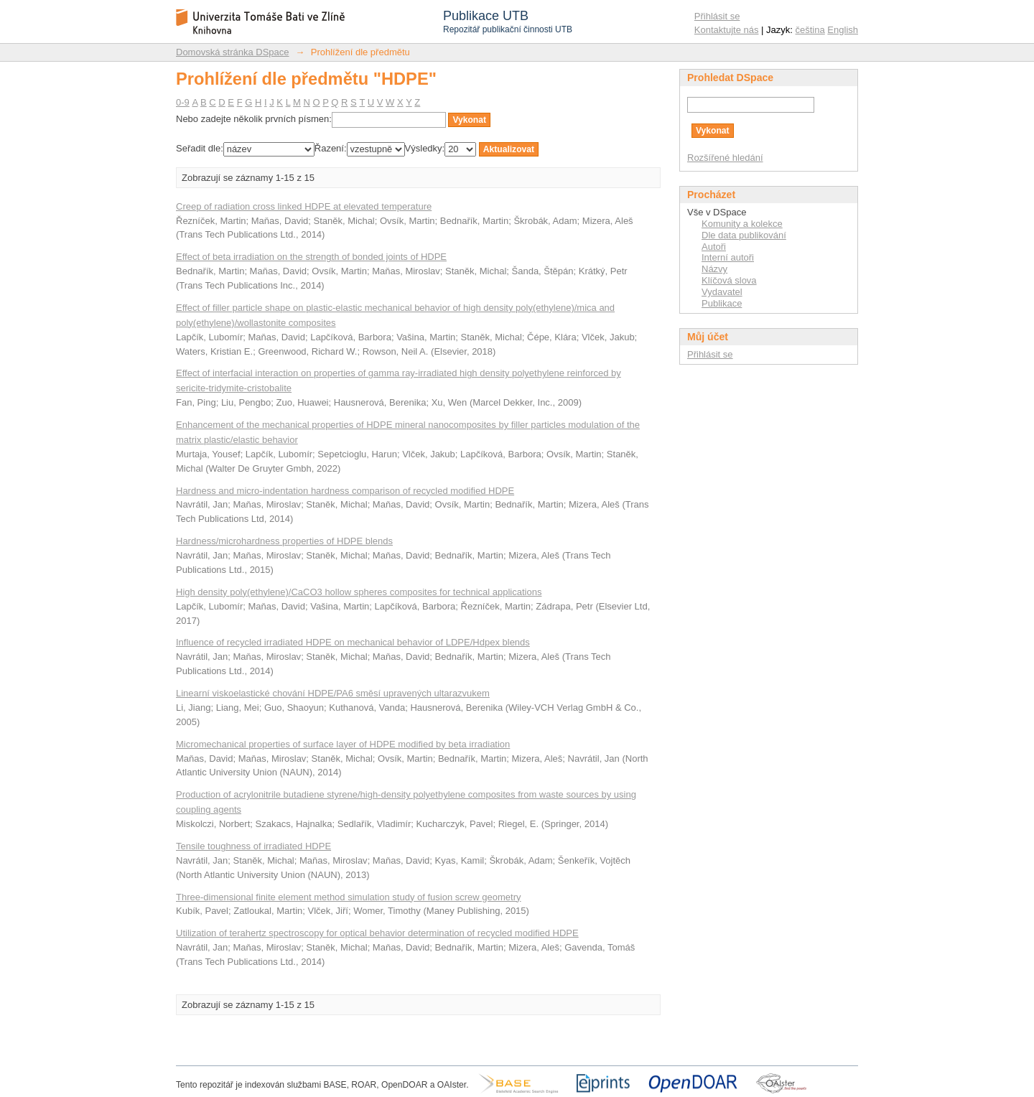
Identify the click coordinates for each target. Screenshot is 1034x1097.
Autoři (714, 246)
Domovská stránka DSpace (232, 52)
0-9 (183, 102)
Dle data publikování (744, 235)
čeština (810, 29)
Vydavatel (722, 291)
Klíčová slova (729, 280)
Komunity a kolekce (742, 223)
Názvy (714, 268)
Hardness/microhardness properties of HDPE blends (284, 541)
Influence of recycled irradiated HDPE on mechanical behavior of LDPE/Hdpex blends (353, 642)
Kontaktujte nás (726, 29)
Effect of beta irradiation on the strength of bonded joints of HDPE (311, 256)
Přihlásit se (717, 16)
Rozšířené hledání (725, 157)
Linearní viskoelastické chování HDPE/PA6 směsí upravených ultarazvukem (333, 693)
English (842, 29)
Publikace (722, 303)
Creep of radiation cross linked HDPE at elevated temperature (304, 206)
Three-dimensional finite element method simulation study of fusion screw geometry (348, 897)
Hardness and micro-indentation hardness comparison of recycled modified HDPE (345, 490)
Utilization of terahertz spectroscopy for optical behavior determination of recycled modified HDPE (377, 933)
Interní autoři (728, 257)
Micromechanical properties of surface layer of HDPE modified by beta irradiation (343, 744)
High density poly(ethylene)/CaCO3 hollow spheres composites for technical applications (358, 592)
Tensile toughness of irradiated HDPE (253, 846)
